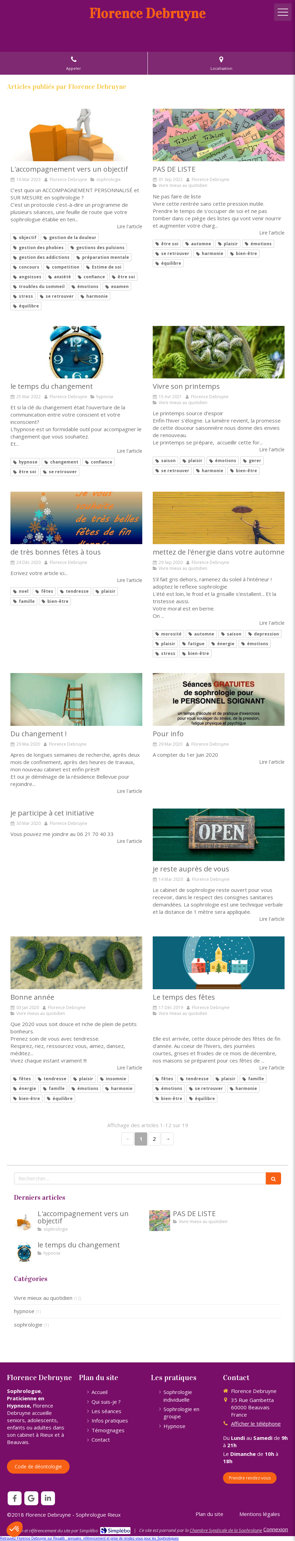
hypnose (24, 1311)
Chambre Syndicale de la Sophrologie (226, 1530)
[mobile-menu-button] (283, 12)
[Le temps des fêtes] (219, 962)
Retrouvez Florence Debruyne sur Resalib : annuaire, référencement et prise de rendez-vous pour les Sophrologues (89, 1538)
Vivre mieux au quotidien (43, 1297)
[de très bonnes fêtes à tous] (76, 518)
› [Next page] (167, 1138)
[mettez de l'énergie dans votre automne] (219, 518)
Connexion (275, 1529)
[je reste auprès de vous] (219, 835)
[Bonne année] (76, 962)
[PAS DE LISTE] (219, 135)
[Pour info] (219, 699)
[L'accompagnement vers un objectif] (76, 135)
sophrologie (28, 1324)
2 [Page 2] (154, 1138)
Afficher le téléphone (256, 1423)
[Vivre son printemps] (219, 352)
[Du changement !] (76, 699)
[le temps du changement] (76, 352)
